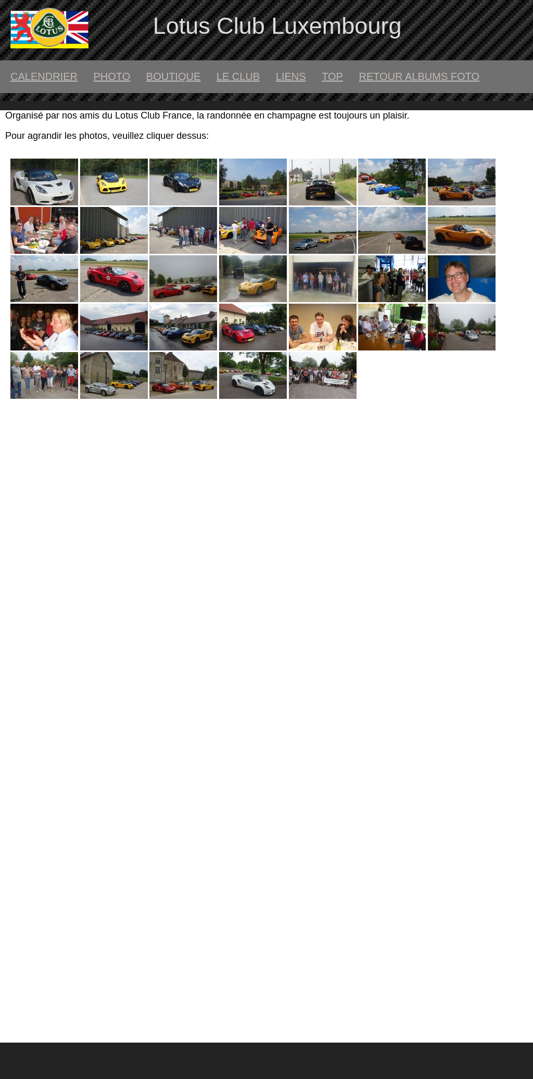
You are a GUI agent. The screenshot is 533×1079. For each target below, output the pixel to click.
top (332, 76)
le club (238, 76)
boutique (173, 76)
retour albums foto (419, 76)
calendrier (44, 76)
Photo (111, 76)
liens (291, 76)
